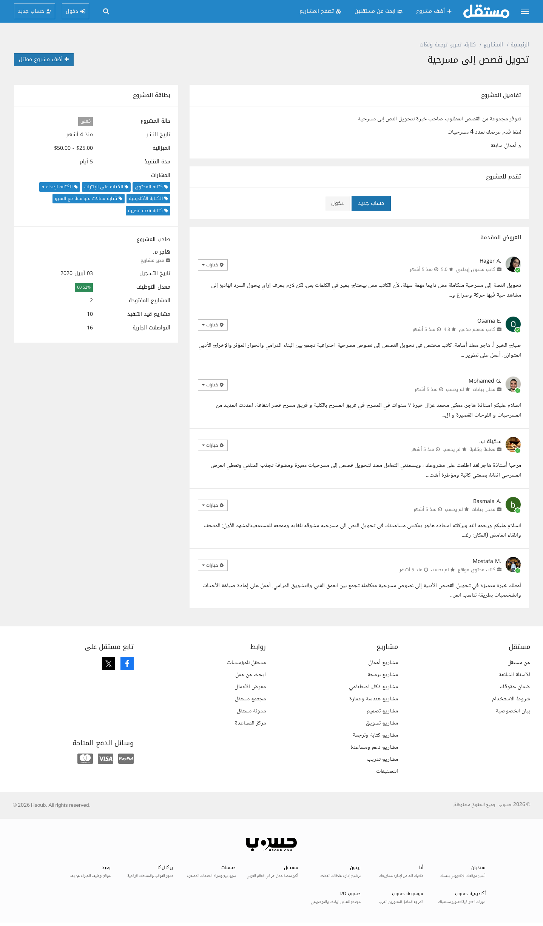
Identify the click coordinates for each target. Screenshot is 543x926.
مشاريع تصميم (382, 711)
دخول (337, 203)
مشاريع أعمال (383, 663)
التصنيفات (387, 771)
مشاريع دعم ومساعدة (374, 747)
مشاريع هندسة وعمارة (373, 699)
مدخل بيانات (483, 509)
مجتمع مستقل (250, 699)
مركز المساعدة (250, 723)
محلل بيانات (484, 389)
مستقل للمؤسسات (246, 663)
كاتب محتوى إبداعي (475, 269)
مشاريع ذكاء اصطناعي (373, 687)
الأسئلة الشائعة (514, 675)
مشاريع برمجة (382, 675)
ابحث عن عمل (250, 675)
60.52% (84, 287)
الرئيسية (520, 45)
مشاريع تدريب (382, 759)
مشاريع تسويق (382, 723)
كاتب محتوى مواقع (476, 570)
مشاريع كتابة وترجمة (375, 735)
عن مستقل (519, 663)
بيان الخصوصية (513, 711)
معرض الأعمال (250, 687)
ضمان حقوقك (515, 687)
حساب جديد (371, 203)
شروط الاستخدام (511, 699)
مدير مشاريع (152, 260)
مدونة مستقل (251, 711)
